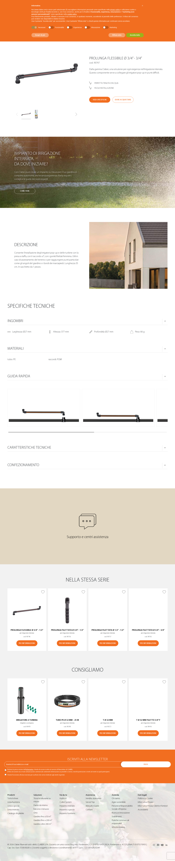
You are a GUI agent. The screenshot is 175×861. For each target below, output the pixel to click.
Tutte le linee (12, 798)
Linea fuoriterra (13, 802)
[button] (76, 114)
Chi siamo (116, 798)
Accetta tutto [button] (135, 35)
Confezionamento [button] (23, 465)
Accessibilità (143, 809)
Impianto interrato (67, 806)
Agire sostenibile (119, 802)
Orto (36, 813)
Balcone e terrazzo (41, 809)
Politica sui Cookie (145, 798)
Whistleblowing (118, 827)
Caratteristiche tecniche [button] (29, 447)
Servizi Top (90, 802)
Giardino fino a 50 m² (42, 816)
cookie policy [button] (72, 14)
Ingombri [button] (15, 321)
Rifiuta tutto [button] (116, 35)
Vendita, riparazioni (93, 798)
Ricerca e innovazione (121, 813)
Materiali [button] (15, 348)
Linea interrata (13, 809)
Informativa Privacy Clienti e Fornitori (153, 806)
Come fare (25, 191)
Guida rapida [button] (18, 376)
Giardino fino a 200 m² (43, 820)
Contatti (89, 809)
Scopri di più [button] (40, 35)
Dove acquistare (123, 100)
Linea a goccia (13, 806)
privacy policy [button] (115, 10)
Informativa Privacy (145, 802)
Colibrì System (66, 802)
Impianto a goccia (67, 809)
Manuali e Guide (92, 806)
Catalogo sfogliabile (15, 813)
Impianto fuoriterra (67, 813)
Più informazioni (27, 643)
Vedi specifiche (100, 100)
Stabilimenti (117, 816)
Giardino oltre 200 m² (42, 824)
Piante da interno (41, 805)
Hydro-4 (63, 798)
